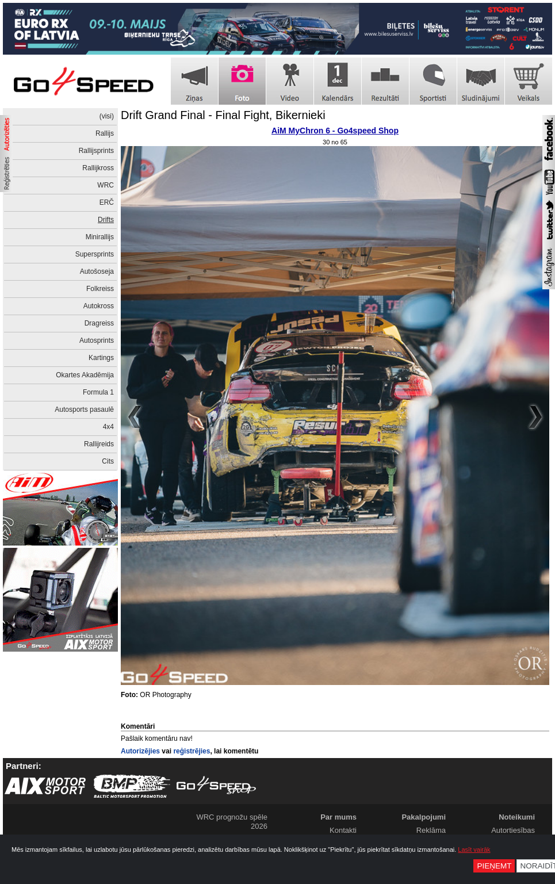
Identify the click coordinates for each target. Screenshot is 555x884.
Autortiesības (513, 830)
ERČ (106, 202)
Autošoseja (97, 271)
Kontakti (343, 830)
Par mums (338, 817)
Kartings (101, 358)
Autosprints (96, 340)
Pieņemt (494, 866)
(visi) (106, 116)
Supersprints (94, 254)
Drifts (106, 220)
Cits (108, 461)
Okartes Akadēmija (85, 375)
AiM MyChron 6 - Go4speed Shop (335, 130)
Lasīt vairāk (474, 849)
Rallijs (104, 133)
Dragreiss (99, 323)
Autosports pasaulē (84, 409)
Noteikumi (517, 817)
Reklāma (431, 830)
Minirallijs (100, 237)
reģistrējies (191, 751)
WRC (105, 185)
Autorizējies (140, 751)
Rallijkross (98, 168)
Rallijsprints (96, 151)
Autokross (98, 306)
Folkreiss (100, 289)
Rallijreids (99, 444)
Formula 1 (98, 392)
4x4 (108, 427)
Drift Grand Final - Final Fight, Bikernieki (223, 115)
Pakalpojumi (423, 817)
